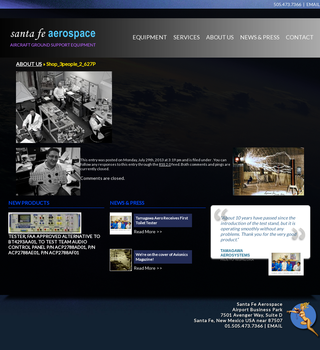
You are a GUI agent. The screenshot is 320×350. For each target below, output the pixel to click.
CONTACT (300, 37)
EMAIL (313, 4)
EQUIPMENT (149, 37)
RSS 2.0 (165, 164)
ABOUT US (220, 37)
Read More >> (148, 231)
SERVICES (186, 37)
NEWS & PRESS (259, 37)
